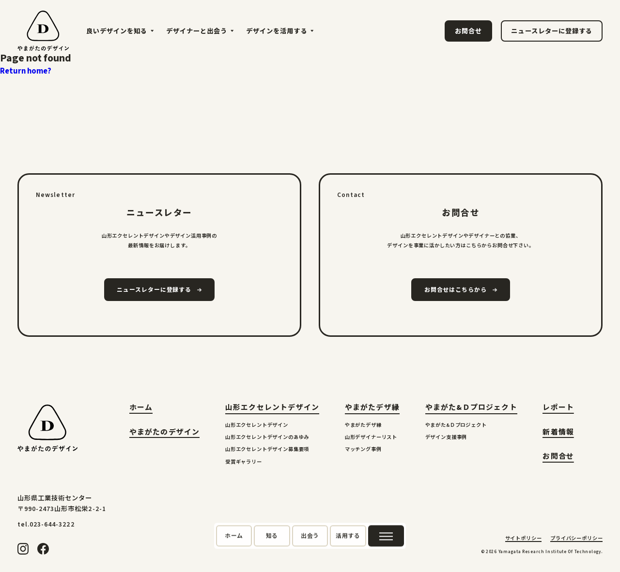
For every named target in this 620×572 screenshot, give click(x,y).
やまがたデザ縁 (372, 408)
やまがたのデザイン (164, 433)
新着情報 (558, 433)
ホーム (141, 409)
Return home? (25, 71)
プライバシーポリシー (576, 539)
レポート (558, 409)
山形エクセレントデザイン (272, 408)
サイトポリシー (523, 539)
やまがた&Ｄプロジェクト (471, 408)
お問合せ (558, 457)
